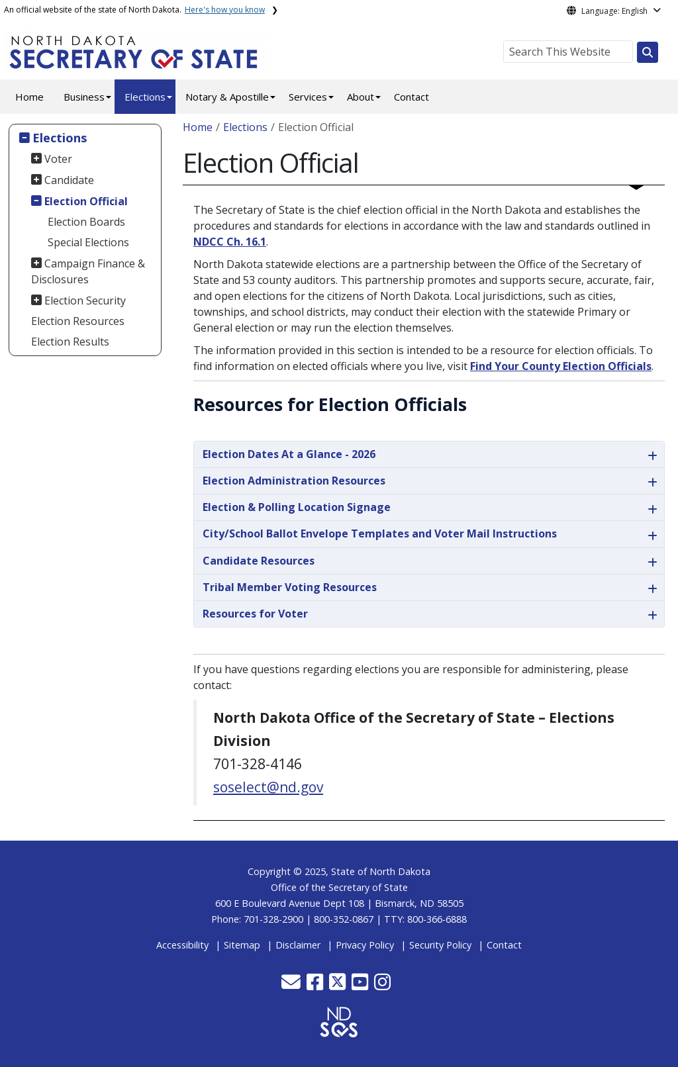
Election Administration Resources (294, 480)
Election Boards (86, 221)
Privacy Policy (365, 945)
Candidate (69, 180)
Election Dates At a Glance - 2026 (289, 454)
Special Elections (88, 242)
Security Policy (440, 945)
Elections (145, 96)
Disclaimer (297, 945)
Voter (58, 159)
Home (29, 96)
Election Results (70, 341)
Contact (411, 96)
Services (308, 96)
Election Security (85, 300)
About (360, 96)
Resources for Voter (255, 613)
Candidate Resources (259, 560)
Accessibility (182, 945)
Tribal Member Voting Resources (290, 587)
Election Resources (77, 321)
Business (84, 96)
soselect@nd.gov (268, 787)
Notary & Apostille (227, 96)
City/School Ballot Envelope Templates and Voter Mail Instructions (380, 533)
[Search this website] (647, 52)
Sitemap (242, 945)
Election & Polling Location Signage (297, 507)
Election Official (86, 201)
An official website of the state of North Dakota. (134, 9)
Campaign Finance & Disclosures (88, 271)
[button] (292, 985)
